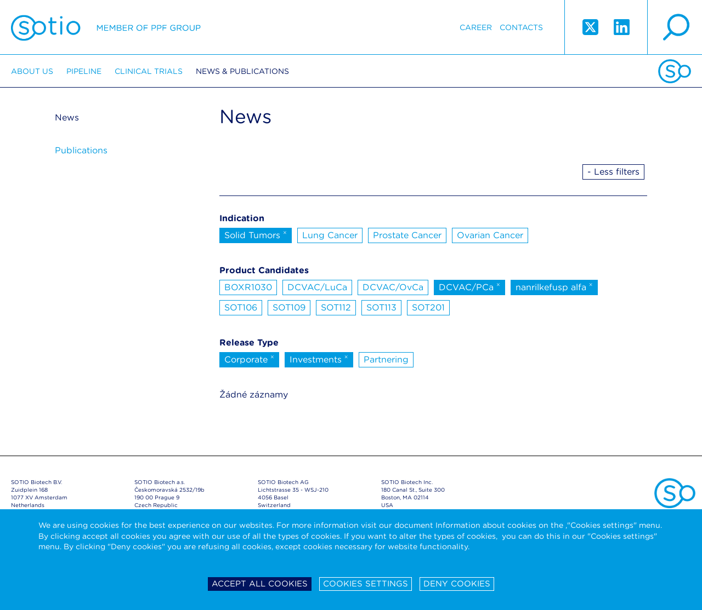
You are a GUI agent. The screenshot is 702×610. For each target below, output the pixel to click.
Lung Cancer (330, 235)
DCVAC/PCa (469, 286)
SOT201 (428, 307)
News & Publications (242, 71)
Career (476, 27)
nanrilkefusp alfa (554, 286)
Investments (319, 359)
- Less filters (613, 171)
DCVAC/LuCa (317, 287)
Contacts (521, 27)
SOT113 (381, 307)
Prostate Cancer (407, 235)
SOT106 (240, 307)
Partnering (386, 359)
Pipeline (83, 71)
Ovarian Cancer (490, 235)
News (67, 117)
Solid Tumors (255, 234)
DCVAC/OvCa (393, 287)
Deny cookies (456, 584)
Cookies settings (365, 584)
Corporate (249, 359)
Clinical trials (149, 71)
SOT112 (336, 307)
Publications (81, 150)
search (674, 27)
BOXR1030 (248, 287)
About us (32, 71)
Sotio (106, 27)
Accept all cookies (260, 584)
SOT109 (289, 307)
